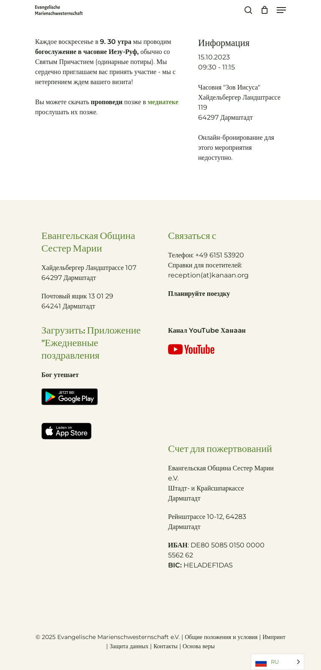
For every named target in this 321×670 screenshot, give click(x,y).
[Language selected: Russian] (277, 662)
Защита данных (129, 646)
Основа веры (199, 646)
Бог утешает (60, 375)
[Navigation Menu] (281, 10)
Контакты (166, 646)
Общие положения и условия (221, 637)
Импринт (273, 637)
